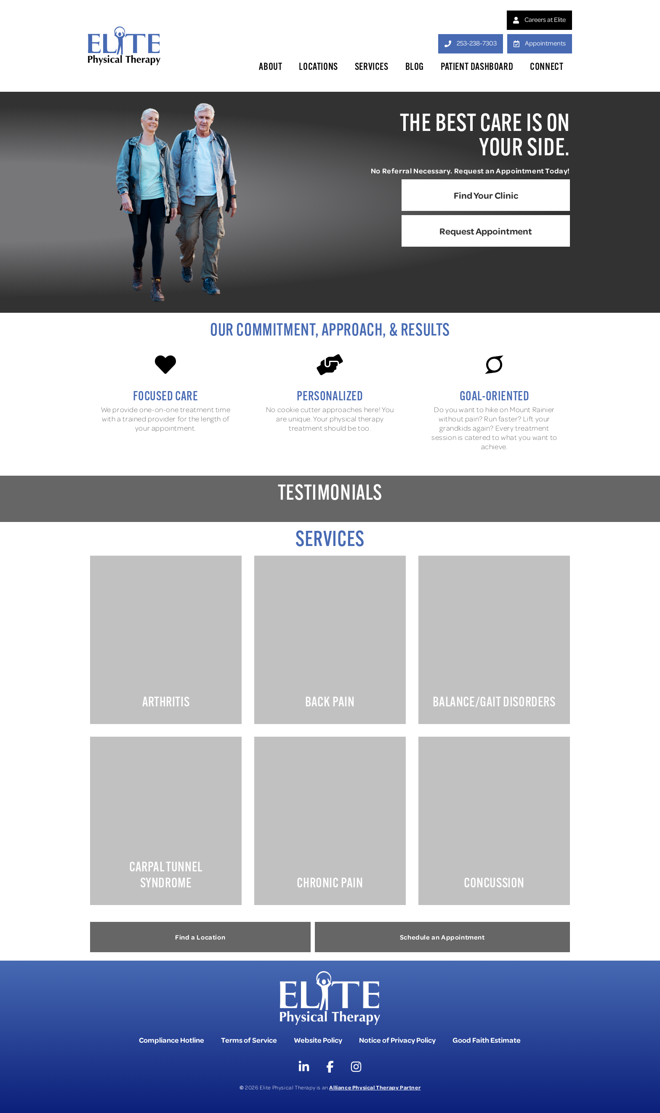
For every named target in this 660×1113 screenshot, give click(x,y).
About (270, 67)
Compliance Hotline (171, 1039)
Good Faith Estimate (486, 1039)
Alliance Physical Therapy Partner (374, 1087)
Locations (318, 67)
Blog (414, 67)
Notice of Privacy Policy (397, 1039)
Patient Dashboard (477, 67)
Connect (546, 67)
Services (372, 67)
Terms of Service (249, 1039)
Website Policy (318, 1039)
